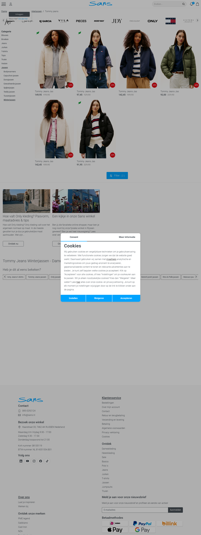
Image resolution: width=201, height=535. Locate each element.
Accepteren (126, 298)
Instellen (73, 298)
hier (78, 282)
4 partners (111, 259)
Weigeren (99, 298)
